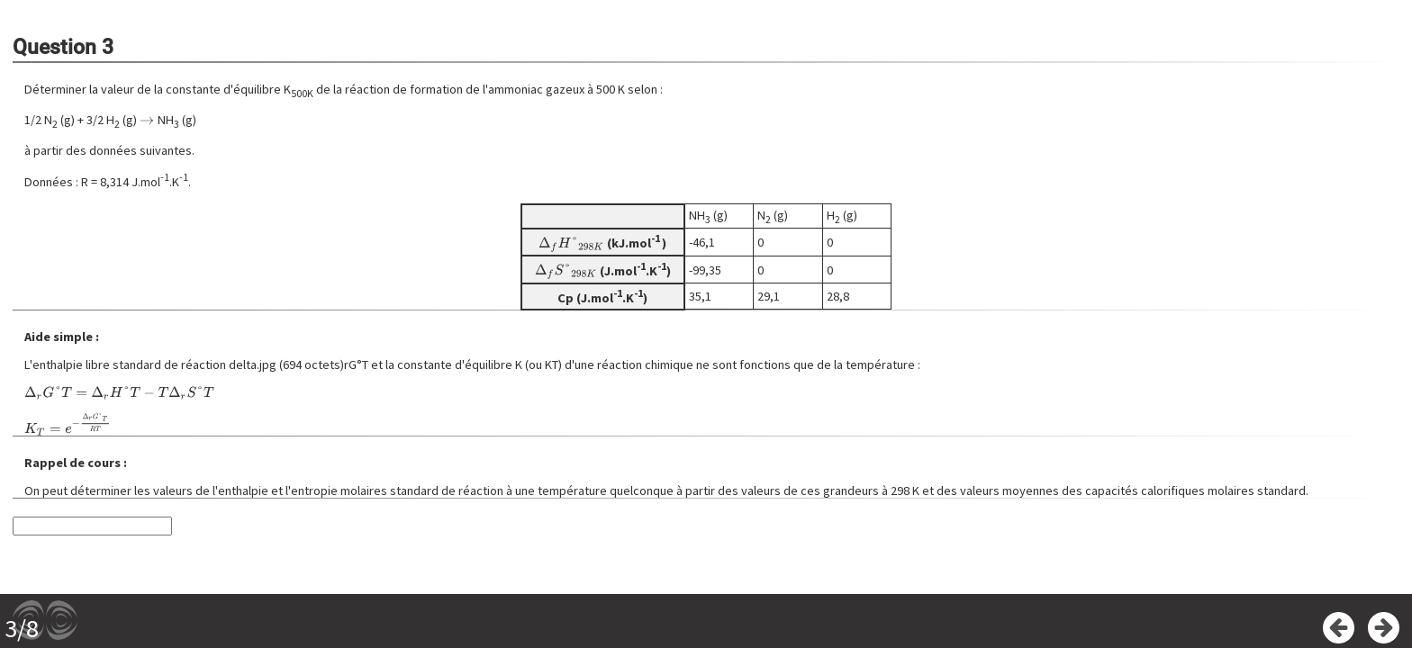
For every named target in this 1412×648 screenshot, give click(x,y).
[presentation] (147, 120)
